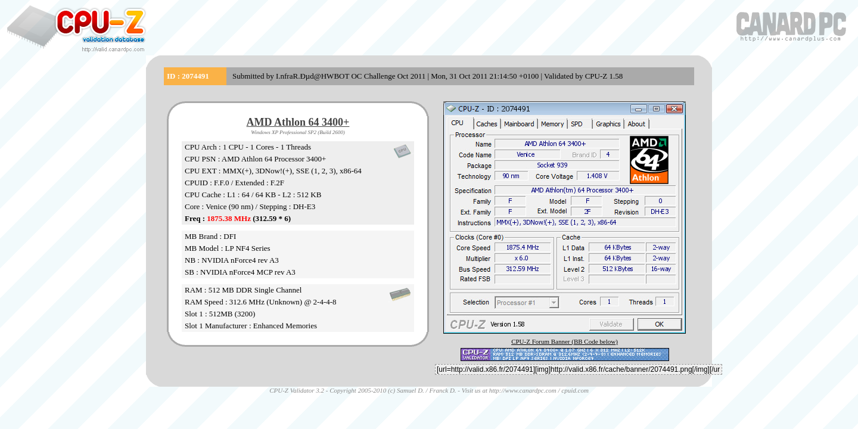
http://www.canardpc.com (523, 390)
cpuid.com (575, 390)
